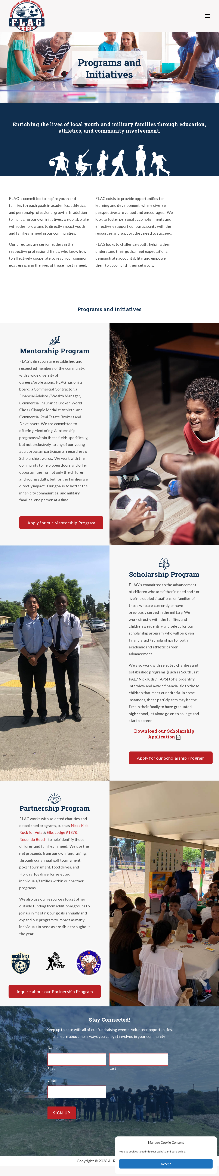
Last (113, 1068)
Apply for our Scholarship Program (170, 757)
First (51, 1068)
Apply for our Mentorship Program (61, 522)
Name (52, 1047)
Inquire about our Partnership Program (55, 991)
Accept (166, 1164)
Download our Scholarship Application (164, 734)
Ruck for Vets (30, 832)
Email (52, 1080)
